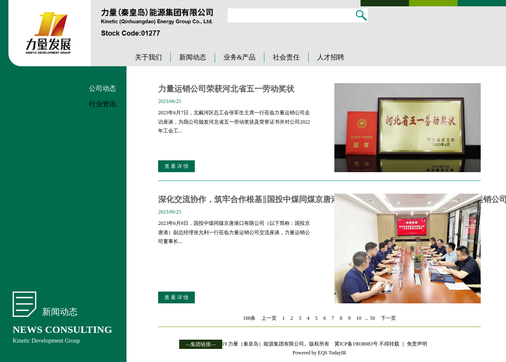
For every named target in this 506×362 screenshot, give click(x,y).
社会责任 (286, 57)
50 (372, 318)
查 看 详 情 (176, 166)
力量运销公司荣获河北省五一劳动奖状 (226, 88)
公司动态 (102, 88)
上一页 (269, 318)
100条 (249, 318)
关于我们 (148, 57)
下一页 (388, 318)
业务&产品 (239, 57)
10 (358, 318)
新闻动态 (192, 57)
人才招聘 (330, 57)
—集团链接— (201, 344)
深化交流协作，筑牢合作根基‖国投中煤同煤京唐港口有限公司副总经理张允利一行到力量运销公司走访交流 (236, 199)
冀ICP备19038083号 (356, 344)
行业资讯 (102, 104)
